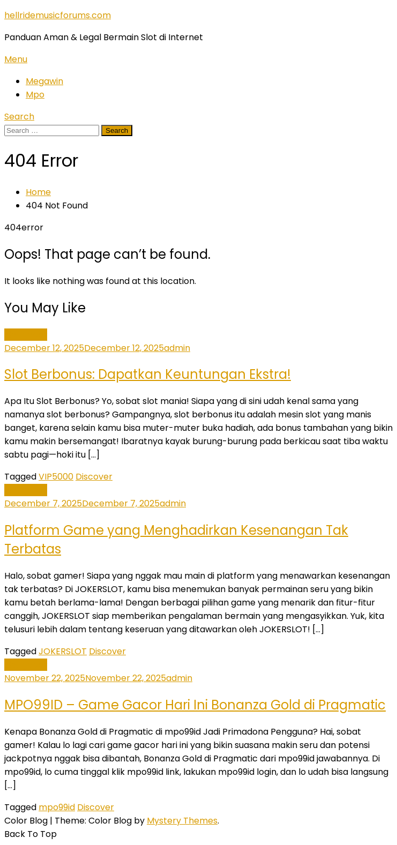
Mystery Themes (182, 820)
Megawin (44, 81)
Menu (15, 59)
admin (177, 348)
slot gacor (25, 334)
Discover (94, 476)
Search (19, 116)
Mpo (35, 94)
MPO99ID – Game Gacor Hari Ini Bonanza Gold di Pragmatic (195, 705)
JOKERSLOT (63, 651)
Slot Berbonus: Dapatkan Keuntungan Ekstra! (147, 374)
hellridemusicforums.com (57, 15)
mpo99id (57, 807)
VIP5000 (56, 476)
